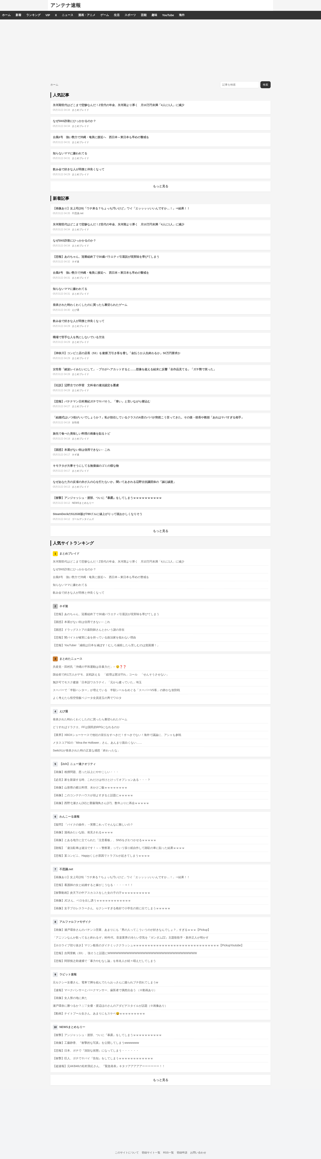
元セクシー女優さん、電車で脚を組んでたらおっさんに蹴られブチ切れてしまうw (105, 982)
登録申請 (182, 1152)
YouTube (168, 15)
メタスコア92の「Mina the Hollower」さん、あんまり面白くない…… (97, 742)
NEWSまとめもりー (83, 503)
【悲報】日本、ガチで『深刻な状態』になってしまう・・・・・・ (96, 1050)
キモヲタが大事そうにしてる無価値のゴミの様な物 (86, 465)
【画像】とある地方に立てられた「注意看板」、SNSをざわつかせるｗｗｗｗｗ (104, 840)
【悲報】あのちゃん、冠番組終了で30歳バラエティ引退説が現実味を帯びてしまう (106, 256)
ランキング (33, 15)
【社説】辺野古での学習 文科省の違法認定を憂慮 (86, 385)
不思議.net (77, 213)
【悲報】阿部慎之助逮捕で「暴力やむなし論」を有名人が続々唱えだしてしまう (104, 960)
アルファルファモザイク (75, 921)
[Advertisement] (160, 50)
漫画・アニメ (86, 15)
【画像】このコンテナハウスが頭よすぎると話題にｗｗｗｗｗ (93, 795)
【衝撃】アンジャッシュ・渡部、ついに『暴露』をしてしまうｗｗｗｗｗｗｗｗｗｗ (107, 497)
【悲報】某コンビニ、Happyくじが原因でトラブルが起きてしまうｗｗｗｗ (101, 855)
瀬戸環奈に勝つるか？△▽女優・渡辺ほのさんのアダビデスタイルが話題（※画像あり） (110, 1005)
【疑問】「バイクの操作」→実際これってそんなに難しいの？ (93, 824)
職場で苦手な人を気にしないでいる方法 (78, 337)
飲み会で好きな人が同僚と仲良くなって (78, 169)
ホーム (6, 15)
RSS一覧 (168, 1152)
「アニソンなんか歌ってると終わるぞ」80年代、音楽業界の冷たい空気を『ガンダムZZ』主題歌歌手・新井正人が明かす (131, 937)
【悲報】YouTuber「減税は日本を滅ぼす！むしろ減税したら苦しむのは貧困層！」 (106, 645)
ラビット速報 (68, 974)
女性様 (75, 422)
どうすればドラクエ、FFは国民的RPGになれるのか (86, 727)
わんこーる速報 (69, 816)
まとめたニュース (70, 658)
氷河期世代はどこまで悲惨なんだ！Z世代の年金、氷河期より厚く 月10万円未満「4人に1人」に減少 (118, 105)
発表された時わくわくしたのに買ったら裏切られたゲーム (90, 304)
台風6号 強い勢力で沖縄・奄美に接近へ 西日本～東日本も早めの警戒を (101, 137)
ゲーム (104, 15)
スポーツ (130, 15)
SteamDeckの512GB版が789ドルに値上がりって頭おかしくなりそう (97, 514)
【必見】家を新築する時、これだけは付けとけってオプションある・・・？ (101, 779)
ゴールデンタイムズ (83, 519)
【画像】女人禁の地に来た (70, 998)
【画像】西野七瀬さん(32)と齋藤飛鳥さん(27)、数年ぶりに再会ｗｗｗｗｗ (101, 803)
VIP (47, 15)
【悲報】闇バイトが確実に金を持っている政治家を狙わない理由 (94, 637)
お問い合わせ (198, 1152)
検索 (265, 84)
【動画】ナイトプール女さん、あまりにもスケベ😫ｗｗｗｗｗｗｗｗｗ (99, 1013)
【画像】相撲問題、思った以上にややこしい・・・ (86, 772)
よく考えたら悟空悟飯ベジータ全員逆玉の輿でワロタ (87, 697)
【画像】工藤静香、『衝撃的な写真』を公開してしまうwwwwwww (96, 1042)
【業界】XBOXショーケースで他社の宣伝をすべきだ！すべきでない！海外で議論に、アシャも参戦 (117, 735)
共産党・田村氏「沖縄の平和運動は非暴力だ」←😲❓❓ (89, 666)
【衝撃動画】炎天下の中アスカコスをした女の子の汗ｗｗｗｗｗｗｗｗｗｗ (101, 892)
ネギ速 (75, 261)
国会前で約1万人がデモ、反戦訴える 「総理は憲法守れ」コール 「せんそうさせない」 (111, 674)
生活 (117, 15)
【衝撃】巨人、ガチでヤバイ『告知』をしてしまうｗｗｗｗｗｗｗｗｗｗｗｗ (103, 1058)
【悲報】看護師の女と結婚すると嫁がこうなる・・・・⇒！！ (93, 885)
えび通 (75, 309)
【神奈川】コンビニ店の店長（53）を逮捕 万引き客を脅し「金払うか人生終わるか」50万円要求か (116, 353)
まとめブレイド (80, 109)
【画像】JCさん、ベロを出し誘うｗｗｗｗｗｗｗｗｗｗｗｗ (92, 900)
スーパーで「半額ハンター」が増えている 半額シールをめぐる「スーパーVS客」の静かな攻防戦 (116, 690)
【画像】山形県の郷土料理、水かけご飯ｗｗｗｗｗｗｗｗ (90, 787)
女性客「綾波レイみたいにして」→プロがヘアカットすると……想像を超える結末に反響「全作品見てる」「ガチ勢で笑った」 (134, 369)
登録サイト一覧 (151, 1152)
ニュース (67, 15)
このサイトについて (127, 1152)
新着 (18, 15)
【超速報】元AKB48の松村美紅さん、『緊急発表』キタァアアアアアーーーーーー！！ (109, 1066)
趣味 (154, 15)
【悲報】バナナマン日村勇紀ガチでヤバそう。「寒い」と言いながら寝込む (101, 401)
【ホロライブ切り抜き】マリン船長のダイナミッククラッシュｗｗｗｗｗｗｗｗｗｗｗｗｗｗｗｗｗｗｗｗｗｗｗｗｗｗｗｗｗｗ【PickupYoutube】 (148, 945)
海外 (182, 15)
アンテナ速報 (65, 5)
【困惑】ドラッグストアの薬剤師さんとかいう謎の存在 (88, 629)
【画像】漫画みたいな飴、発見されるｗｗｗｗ (83, 832)
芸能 (144, 15)
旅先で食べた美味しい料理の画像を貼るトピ (81, 433)
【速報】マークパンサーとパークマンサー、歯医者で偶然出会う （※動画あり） (105, 990)
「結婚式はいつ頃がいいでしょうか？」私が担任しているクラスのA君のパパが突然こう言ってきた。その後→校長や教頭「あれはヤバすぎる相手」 (148, 417)
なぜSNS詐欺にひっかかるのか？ (74, 121)
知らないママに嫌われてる (70, 153)
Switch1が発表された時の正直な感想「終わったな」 (86, 750)
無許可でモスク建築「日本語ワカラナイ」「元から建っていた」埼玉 (97, 682)
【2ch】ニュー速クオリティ (77, 764)
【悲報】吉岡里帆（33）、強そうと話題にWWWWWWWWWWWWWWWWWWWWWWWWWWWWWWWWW (125, 953)
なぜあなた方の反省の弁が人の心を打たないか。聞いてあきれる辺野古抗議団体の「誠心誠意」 (114, 481)
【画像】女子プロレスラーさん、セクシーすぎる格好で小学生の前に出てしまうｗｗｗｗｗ (111, 908)
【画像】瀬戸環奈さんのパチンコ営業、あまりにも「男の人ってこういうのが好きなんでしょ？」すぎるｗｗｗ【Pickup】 (131, 929)
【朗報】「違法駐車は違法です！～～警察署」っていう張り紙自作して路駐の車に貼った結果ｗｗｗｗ (119, 847)
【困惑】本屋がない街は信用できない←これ (81, 449)
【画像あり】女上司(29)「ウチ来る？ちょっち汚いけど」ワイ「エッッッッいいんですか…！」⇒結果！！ (121, 208)
